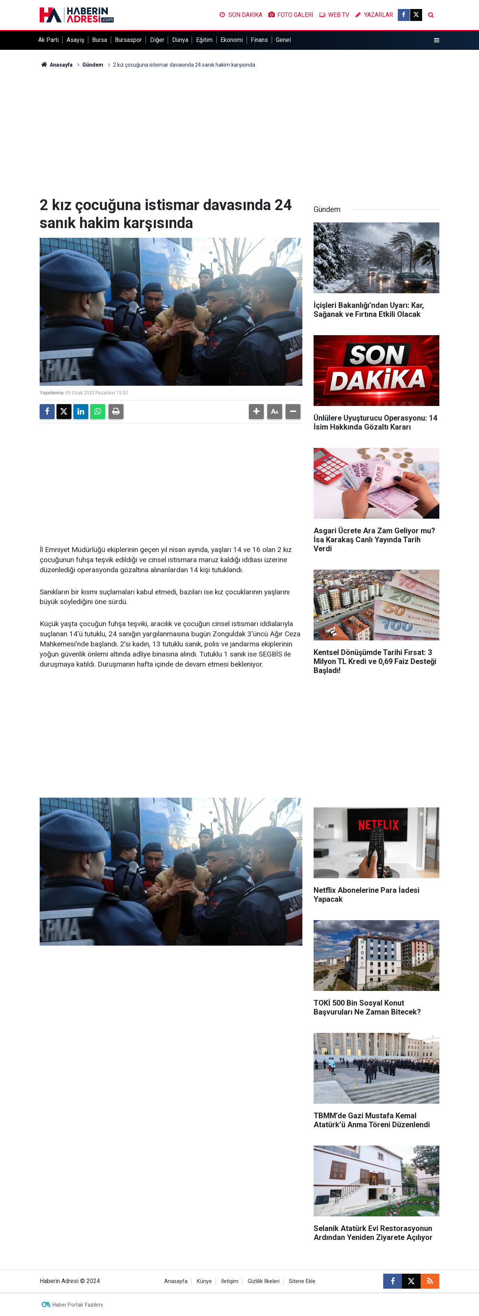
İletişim (229, 1281)
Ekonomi (231, 39)
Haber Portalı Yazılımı (77, 1305)
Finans (259, 39)
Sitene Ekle (302, 1281)
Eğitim (204, 39)
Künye (204, 1281)
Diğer (157, 39)
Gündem (92, 65)
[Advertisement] (239, 132)
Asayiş (75, 39)
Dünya (180, 39)
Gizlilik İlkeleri (264, 1281)
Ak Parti (48, 39)
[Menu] (436, 40)
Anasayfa (56, 65)
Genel (283, 39)
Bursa (99, 39)
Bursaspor (128, 39)
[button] (256, 411)
